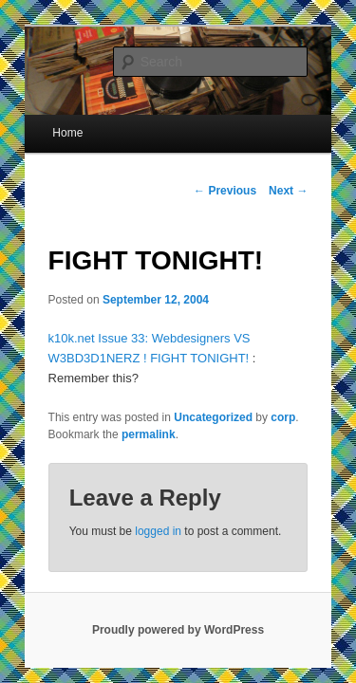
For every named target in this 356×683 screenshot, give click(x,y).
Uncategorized (192, 385)
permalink (128, 402)
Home (46, 120)
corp (262, 385)
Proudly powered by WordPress (178, 597)
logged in (137, 499)
